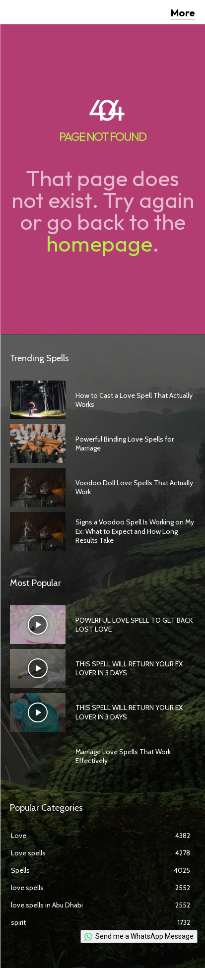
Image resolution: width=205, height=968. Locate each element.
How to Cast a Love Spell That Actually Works (134, 400)
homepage (99, 243)
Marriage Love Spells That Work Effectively (123, 756)
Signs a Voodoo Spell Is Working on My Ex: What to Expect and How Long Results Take (134, 530)
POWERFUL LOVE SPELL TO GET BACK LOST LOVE (134, 625)
